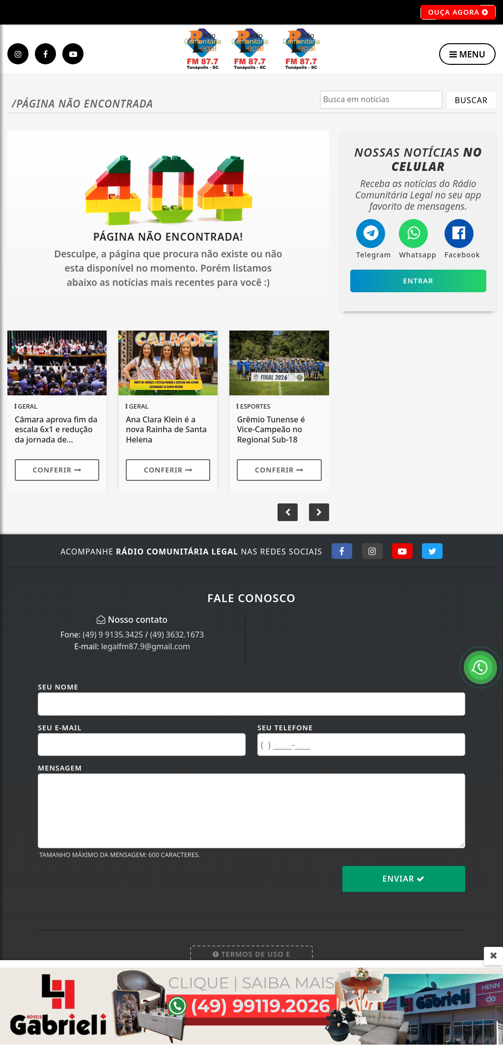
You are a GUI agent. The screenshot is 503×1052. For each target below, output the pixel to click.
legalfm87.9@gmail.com (145, 646)
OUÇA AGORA (458, 12)
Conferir (57, 469)
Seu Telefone (285, 727)
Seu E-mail (60, 727)
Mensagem (60, 768)
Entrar (418, 280)
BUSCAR (471, 100)
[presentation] (112, 886)
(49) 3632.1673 (177, 634)
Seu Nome (58, 687)
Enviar (404, 878)
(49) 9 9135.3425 (113, 634)
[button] (319, 512)
